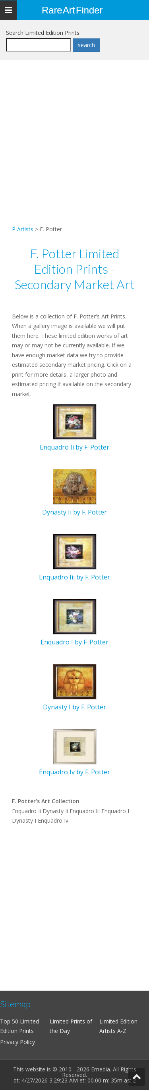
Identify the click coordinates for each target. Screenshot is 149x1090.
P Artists (22, 229)
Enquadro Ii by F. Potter (74, 447)
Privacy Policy (17, 1042)
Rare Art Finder (72, 10)
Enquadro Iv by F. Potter (74, 772)
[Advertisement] (74, 150)
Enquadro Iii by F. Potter (74, 577)
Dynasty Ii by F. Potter (74, 512)
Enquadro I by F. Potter (74, 642)
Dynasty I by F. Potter (74, 707)
